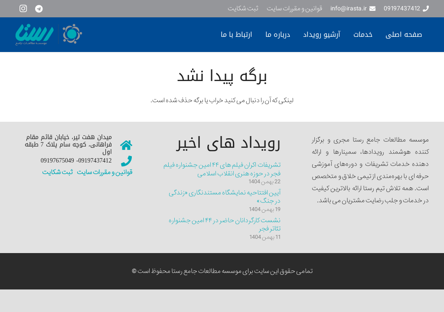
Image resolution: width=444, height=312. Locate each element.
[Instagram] (23, 8)
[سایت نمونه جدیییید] (82, 35)
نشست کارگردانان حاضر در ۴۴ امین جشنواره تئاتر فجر (225, 224)
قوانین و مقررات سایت (104, 172)
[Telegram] (38, 8)
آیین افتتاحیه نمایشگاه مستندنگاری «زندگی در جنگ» (225, 197)
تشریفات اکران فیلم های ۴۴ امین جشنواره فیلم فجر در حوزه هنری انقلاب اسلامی (222, 169)
